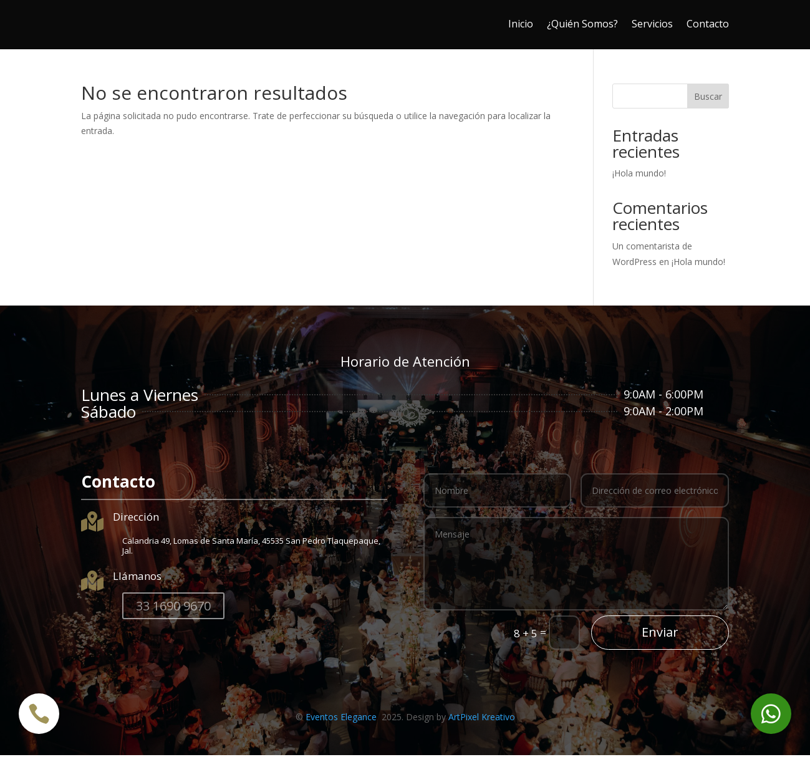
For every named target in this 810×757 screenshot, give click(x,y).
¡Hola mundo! (639, 175)
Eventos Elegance (342, 719)
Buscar (708, 98)
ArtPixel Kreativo (481, 719)
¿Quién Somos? (582, 24)
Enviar (660, 633)
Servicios (652, 24)
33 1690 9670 (173, 607)
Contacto (708, 24)
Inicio (520, 24)
